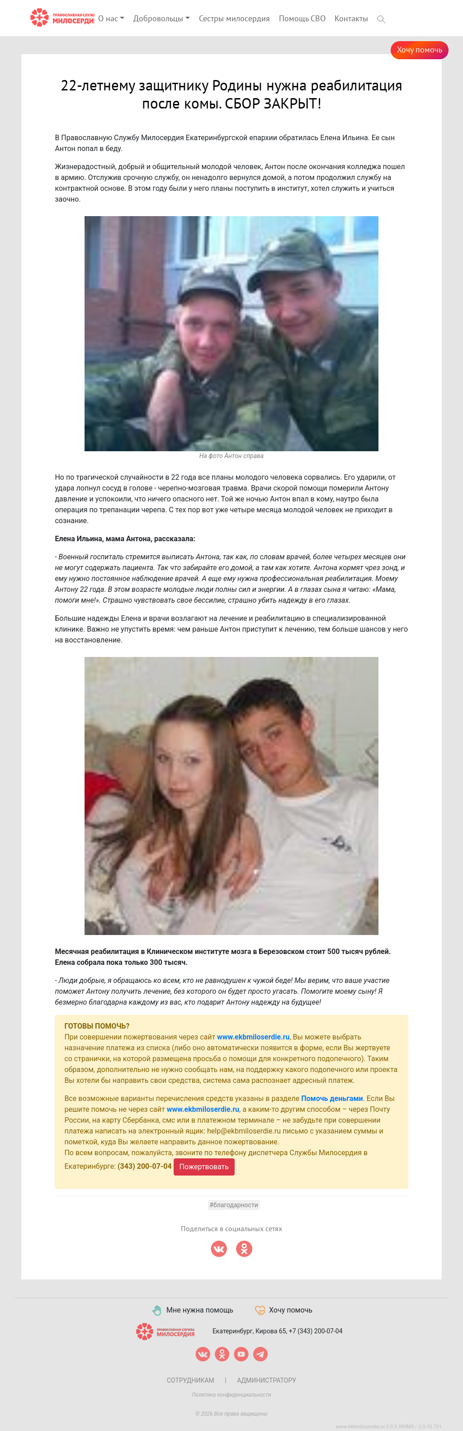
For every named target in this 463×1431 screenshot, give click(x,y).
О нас (108, 19)
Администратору (266, 1380)
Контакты (351, 19)
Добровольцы (158, 19)
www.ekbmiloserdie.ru (253, 1037)
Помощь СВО (302, 19)
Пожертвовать (204, 1166)
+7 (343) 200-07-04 (316, 1331)
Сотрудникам (190, 1380)
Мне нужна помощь (192, 1311)
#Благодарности (233, 1205)
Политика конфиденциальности (231, 1395)
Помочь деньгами (332, 1098)
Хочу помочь (419, 50)
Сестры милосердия (234, 19)
